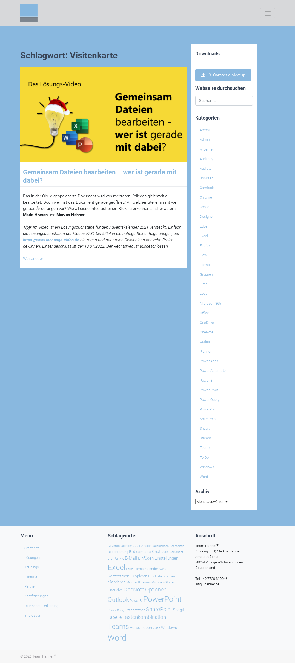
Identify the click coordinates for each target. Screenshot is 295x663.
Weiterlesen (36, 258)
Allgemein (207, 149)
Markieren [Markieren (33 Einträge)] (116, 582)
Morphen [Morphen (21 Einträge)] (157, 582)
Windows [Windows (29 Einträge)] (169, 627)
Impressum (33, 615)
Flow (203, 255)
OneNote (206, 332)
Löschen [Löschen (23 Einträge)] (169, 576)
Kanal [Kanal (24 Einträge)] (163, 569)
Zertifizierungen (36, 596)
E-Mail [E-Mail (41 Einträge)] (131, 558)
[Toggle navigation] (267, 13)
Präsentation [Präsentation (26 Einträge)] (135, 610)
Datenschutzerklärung (41, 606)
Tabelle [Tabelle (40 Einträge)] (115, 617)
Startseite (31, 548)
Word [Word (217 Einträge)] (117, 637)
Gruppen (206, 274)
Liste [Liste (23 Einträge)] (158, 576)
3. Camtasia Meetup (223, 75)
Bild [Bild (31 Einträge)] (132, 551)
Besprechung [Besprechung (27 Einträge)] (118, 552)
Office (204, 313)
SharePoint (208, 419)
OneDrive (207, 323)
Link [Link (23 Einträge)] (151, 576)
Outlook (205, 342)
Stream (205, 438)
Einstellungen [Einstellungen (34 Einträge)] (166, 558)
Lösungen (32, 558)
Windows (207, 467)
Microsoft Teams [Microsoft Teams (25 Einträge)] (138, 582)
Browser (206, 178)
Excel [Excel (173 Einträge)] (116, 567)
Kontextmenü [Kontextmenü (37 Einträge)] (119, 576)
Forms (205, 265)
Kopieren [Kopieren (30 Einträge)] (139, 576)
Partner (30, 586)
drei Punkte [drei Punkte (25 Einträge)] (116, 558)
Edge (203, 226)
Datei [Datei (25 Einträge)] (165, 552)
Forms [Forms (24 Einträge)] (139, 569)
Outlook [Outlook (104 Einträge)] (118, 600)
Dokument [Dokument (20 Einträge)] (176, 552)
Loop (203, 293)
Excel (204, 236)
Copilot (205, 207)
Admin (205, 139)
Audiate (205, 168)
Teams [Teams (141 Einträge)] (118, 626)
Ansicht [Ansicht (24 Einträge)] (147, 546)
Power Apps (209, 361)
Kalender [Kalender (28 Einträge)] (151, 569)
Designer (207, 216)
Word (204, 477)
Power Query (209, 400)
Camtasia (207, 188)
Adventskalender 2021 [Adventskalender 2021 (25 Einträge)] (124, 546)
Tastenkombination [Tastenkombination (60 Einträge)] (144, 617)
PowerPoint (208, 409)
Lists (203, 284)
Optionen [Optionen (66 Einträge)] (156, 589)
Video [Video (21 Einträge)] (156, 628)
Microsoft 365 (210, 303)
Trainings (31, 567)
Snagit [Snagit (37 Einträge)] (178, 609)
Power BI (206, 380)
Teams (205, 448)
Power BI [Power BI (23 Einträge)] (136, 601)
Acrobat (206, 130)
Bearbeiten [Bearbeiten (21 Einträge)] (177, 546)
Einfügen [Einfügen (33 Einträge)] (146, 558)
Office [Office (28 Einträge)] (169, 582)
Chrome (206, 197)
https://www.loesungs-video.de (51, 239)
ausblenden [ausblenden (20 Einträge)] (161, 546)
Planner (205, 351)
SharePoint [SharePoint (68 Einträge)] (159, 609)
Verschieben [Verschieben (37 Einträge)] (141, 627)
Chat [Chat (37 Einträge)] (156, 551)
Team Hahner (44, 656)
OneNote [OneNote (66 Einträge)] (134, 589)
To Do (204, 457)
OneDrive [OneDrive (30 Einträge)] (115, 590)
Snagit (205, 428)
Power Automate (213, 371)
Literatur (30, 577)
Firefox (205, 245)
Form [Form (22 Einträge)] (129, 569)
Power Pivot (209, 390)
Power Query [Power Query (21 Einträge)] (116, 610)
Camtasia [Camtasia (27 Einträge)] (143, 552)
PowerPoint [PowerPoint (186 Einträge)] (162, 599)
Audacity (206, 159)
